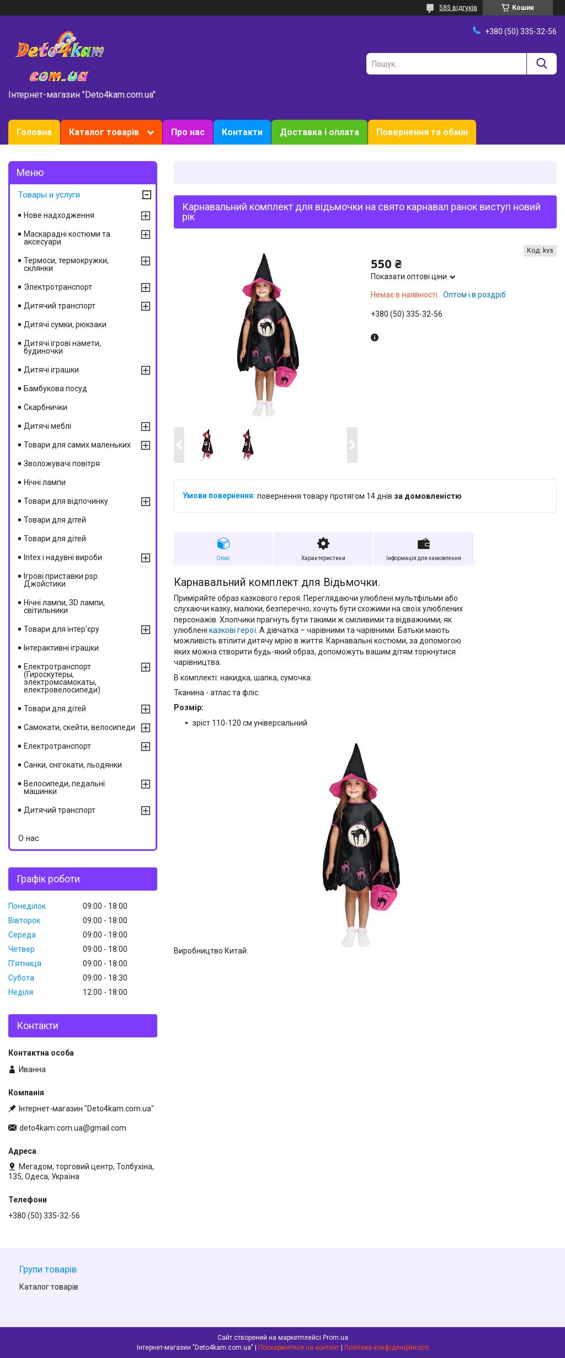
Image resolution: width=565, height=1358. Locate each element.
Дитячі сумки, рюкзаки (65, 324)
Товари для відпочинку (66, 501)
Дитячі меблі (47, 426)
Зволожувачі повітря (62, 463)
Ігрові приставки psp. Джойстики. (61, 580)
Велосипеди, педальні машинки (64, 787)
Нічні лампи (45, 482)
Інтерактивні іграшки (61, 647)
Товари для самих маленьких (77, 444)
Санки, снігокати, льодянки (73, 764)
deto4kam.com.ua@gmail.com (72, 1127)
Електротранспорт (57, 746)
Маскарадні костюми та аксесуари (67, 238)
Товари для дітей (55, 519)
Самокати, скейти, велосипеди (79, 727)
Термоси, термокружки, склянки (66, 264)
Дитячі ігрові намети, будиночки (62, 347)
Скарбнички (45, 407)
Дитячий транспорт (59, 305)
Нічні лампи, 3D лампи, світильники (64, 606)
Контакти (242, 132)
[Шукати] (541, 63)
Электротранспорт (58, 287)
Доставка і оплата (319, 132)
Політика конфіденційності (386, 1347)
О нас (28, 838)
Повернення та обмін (422, 132)
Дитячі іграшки (51, 369)
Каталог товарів (104, 132)
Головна (34, 132)
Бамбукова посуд (55, 388)
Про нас (188, 132)
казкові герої (232, 630)
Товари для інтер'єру (61, 629)
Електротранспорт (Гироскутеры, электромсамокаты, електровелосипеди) (62, 678)
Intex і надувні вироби (63, 557)
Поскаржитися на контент (298, 1347)
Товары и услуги (49, 195)
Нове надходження (59, 215)
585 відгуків (458, 8)
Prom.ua (335, 1337)
